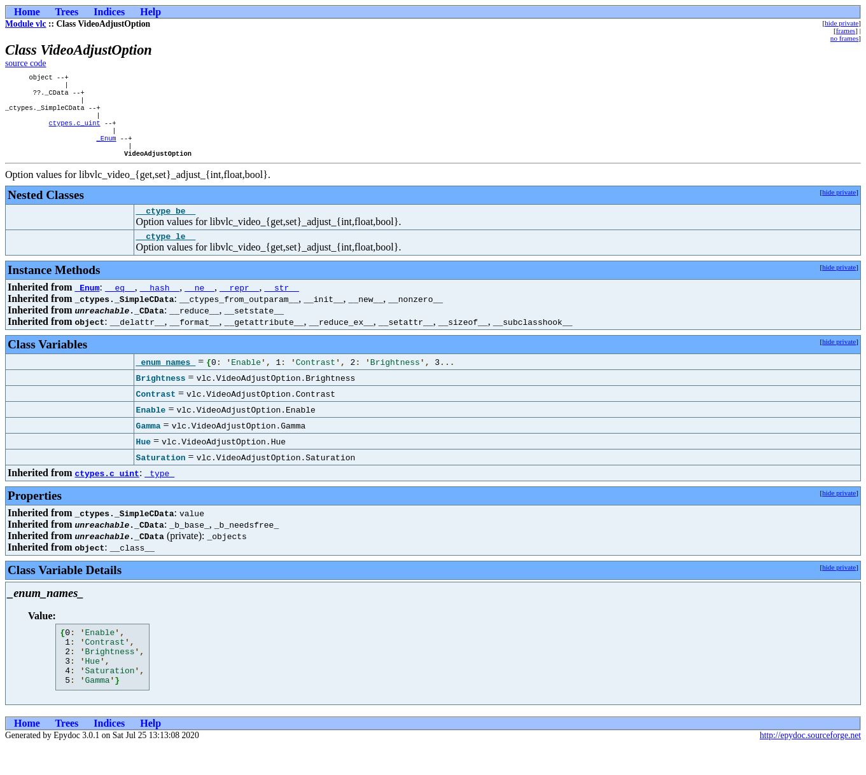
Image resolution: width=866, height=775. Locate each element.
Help (150, 11)
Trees (67, 11)
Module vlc (25, 24)
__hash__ (159, 305)
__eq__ (120, 305)
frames (845, 30)
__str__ (281, 305)
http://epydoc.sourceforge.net (810, 764)
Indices (109, 11)
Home (27, 11)
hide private (841, 23)
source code (25, 63)
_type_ (159, 491)
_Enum (106, 149)
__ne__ (199, 305)
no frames (844, 38)
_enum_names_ (166, 379)
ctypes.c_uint (75, 131)
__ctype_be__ (166, 226)
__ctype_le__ (166, 253)
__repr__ (239, 305)
